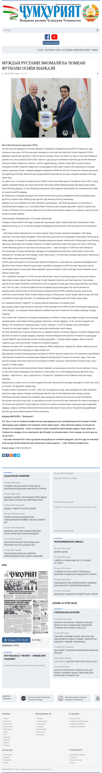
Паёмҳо (40, 718)
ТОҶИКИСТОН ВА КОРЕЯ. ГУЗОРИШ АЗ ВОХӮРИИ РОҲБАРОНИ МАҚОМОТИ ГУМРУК (25, 487)
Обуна (72, 762)
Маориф (7, 737)
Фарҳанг (7, 740)
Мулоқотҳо (41, 724)
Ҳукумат (7, 757)
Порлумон (7, 760)
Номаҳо (7, 745)
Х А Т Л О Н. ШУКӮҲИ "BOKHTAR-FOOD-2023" (75, 661)
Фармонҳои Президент (79, 721)
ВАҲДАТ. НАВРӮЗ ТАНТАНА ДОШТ (20, 508)
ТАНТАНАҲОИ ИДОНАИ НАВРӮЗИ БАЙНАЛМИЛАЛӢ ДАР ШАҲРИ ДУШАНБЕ (23, 554)
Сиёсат (6, 718)
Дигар (6, 762)
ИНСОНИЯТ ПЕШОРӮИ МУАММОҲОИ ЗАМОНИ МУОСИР (76, 651)
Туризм (6, 742)
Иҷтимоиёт (8, 724)
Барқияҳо (40, 734)
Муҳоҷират (8, 729)
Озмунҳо (73, 757)
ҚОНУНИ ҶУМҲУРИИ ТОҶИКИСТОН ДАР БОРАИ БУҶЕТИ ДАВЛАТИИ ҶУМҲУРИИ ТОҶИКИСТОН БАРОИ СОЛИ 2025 (73, 625)
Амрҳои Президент (77, 726)
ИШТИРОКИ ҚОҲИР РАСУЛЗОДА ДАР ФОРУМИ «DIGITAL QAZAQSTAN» (22, 543)
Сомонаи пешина (51, 42)
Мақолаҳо (41, 732)
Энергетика (8, 726)
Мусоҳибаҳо (42, 729)
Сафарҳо (40, 726)
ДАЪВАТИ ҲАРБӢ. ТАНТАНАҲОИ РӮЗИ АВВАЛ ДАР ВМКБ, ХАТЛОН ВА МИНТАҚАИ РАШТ (25, 498)
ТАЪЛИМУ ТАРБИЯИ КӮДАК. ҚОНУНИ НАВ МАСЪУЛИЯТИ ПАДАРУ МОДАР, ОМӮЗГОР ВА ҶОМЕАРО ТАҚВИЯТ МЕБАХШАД (75, 639)
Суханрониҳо (42, 721)
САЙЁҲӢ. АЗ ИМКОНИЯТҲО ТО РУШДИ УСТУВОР (72, 561)
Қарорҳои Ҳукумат (77, 724)
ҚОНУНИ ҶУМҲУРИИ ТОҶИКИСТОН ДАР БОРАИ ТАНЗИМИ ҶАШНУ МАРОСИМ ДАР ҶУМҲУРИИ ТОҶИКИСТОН (74, 673)
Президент (8, 754)
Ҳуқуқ (6, 732)
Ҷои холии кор (76, 760)
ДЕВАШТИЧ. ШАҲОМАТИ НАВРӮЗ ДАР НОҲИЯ (75, 594)
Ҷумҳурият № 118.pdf (16, 640)
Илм (5, 734)
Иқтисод (7, 721)
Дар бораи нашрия (77, 754)
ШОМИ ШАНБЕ (61, 551)
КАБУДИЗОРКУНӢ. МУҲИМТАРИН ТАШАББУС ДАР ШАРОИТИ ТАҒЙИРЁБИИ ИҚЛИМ (75, 584)
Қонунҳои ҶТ (75, 718)
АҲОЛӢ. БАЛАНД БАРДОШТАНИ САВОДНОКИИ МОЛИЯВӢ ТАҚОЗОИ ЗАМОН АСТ (24, 520)
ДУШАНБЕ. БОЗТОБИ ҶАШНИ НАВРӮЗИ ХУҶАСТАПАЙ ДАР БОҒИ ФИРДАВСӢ (22, 532)
